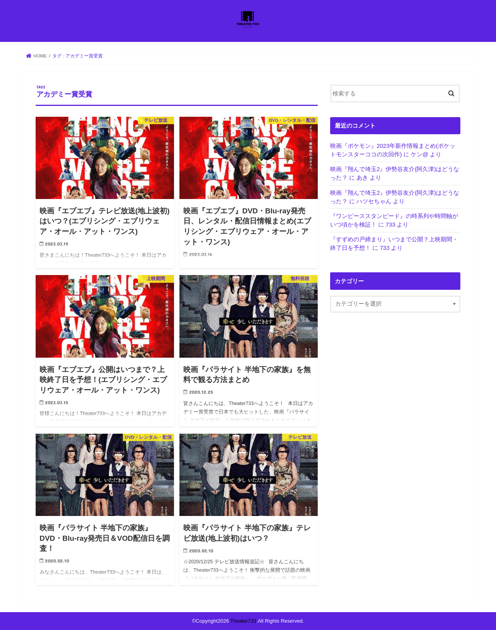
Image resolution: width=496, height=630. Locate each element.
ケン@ (419, 154)
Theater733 (243, 621)
